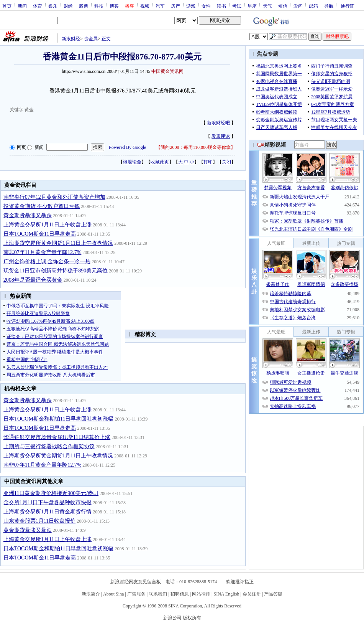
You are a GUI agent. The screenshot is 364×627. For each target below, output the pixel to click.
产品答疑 (273, 594)
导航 (328, 5)
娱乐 (52, 5)
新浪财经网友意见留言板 (135, 581)
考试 (236, 5)
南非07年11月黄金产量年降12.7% (42, 252)
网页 (21, 147)
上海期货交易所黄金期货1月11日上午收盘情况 (58, 243)
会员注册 (252, 594)
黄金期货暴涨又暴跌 (27, 215)
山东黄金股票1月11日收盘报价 (39, 521)
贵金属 (91, 38)
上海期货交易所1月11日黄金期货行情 (47, 512)
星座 (252, 5)
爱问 (298, 5)
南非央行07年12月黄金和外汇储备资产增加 (54, 197)
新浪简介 (91, 594)
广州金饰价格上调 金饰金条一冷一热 (47, 261)
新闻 (22, 5)
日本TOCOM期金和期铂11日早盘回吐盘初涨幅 (58, 419)
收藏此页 (160, 162)
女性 (206, 5)
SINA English (226, 594)
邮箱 (313, 5)
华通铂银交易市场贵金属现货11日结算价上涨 (56, 437)
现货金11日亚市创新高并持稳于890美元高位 (55, 271)
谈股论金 (132, 162)
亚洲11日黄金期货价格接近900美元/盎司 (50, 493)
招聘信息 (180, 594)
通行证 (347, 5)
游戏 (190, 5)
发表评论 (221, 136)
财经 (68, 5)
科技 (98, 5)
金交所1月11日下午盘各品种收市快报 (47, 502)
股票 (83, 5)
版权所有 (192, 617)
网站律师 (201, 594)
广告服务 (136, 594)
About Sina (113, 594)
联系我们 (158, 594)
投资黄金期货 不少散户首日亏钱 (41, 206)
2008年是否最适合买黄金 (32, 280)
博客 (114, 5)
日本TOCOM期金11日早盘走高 (39, 234)
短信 (282, 5)
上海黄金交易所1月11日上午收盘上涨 (47, 225)
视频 (144, 5)
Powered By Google (127, 147)
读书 (221, 5)
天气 (267, 5)
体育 (37, 5)
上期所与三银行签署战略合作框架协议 (49, 446)
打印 (208, 162)
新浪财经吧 (218, 122)
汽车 (160, 5)
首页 (6, 5)
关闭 (226, 162)
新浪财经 (71, 38)
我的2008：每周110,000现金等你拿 (196, 147)
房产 (175, 5)
